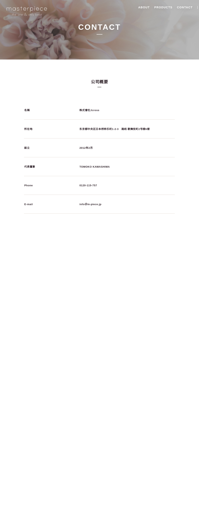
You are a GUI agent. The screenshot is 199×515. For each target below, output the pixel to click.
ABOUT (121, 7)
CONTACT (162, 7)
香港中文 (189, 7)
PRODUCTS (141, 7)
